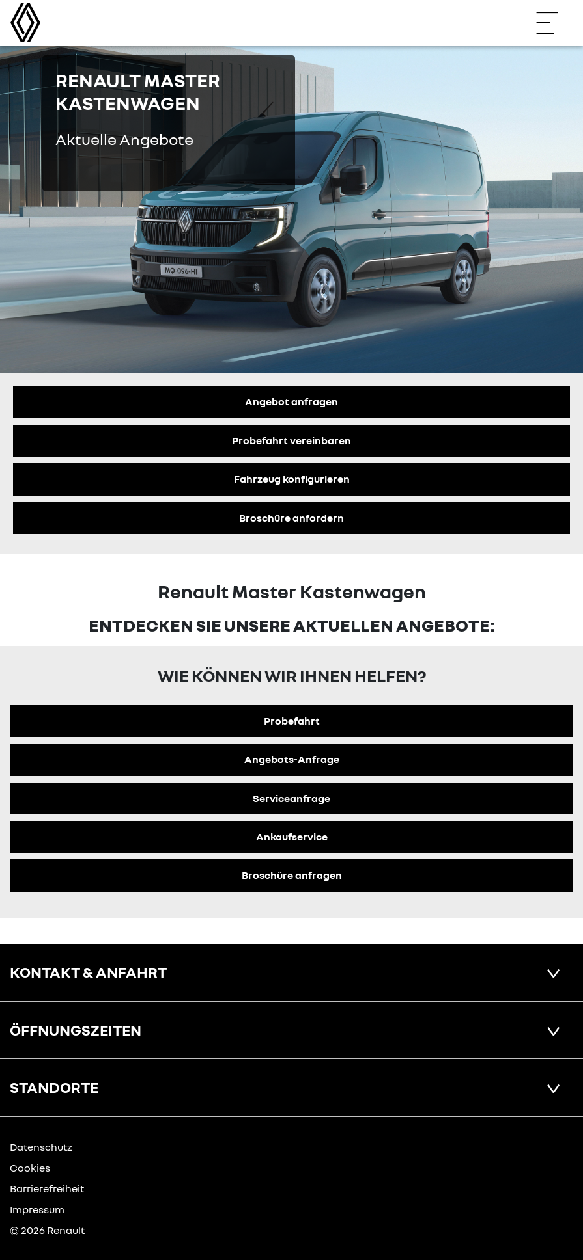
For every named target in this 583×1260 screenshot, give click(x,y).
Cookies (30, 1167)
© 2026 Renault (47, 1230)
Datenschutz (41, 1146)
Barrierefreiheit (47, 1188)
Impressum (37, 1209)
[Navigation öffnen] (553, 23)
